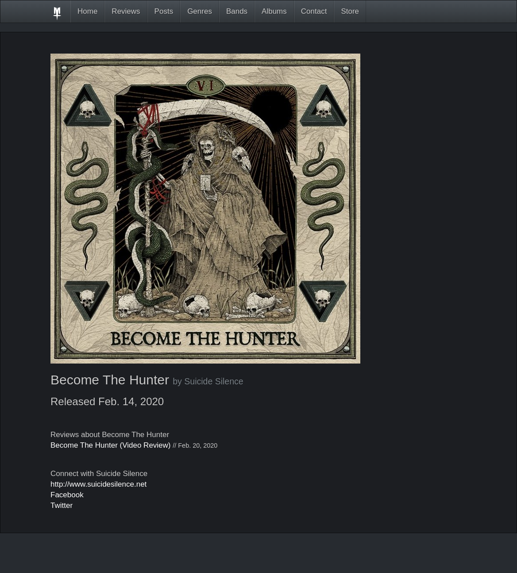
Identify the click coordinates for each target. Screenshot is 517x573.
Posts (164, 11)
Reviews (126, 11)
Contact (314, 11)
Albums (274, 11)
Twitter (61, 505)
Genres (199, 11)
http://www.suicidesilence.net (98, 484)
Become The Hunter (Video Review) (110, 445)
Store (350, 11)
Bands (236, 11)
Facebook (67, 495)
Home (87, 11)
